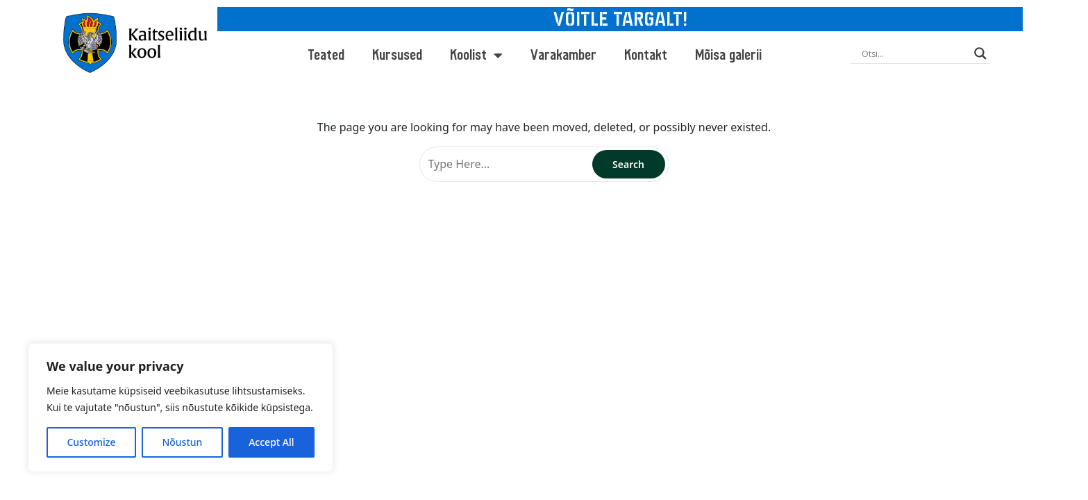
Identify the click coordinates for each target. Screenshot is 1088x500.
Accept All (271, 442)
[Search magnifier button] (980, 53)
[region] (180, 407)
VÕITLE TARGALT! (620, 19)
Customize (91, 442)
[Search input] (914, 53)
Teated (326, 55)
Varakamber (563, 55)
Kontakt (645, 55)
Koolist (476, 55)
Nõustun (182, 442)
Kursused (397, 55)
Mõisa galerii (728, 55)
